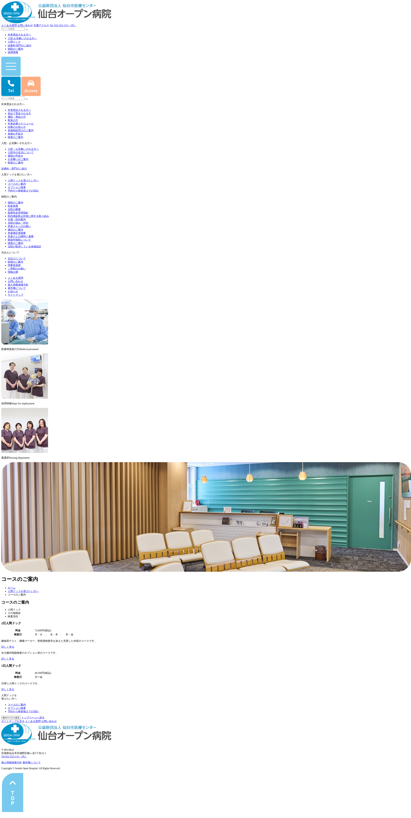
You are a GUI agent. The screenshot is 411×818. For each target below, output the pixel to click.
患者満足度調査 (17, 233)
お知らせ (13, 291)
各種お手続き (15, 133)
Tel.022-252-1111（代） (14, 756)
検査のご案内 (15, 137)
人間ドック (14, 41)
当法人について (17, 258)
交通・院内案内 (17, 219)
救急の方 (13, 120)
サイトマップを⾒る (13, 721)
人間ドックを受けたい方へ (23, 180)
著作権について (17, 288)
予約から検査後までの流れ (23, 190)
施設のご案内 (15, 229)
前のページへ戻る (11, 718)
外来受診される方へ (19, 110)
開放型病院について (19, 239)
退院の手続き (15, 155)
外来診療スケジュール (21, 123)
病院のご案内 (15, 49)
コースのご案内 (17, 184)
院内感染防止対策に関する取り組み (28, 216)
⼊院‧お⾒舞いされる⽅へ (22, 38)
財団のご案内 (15, 261)
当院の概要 (14, 209)
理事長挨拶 (14, 265)
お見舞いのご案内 (18, 159)
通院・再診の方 (17, 116)
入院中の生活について (21, 152)
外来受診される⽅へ (19, 34)
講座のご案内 (15, 243)
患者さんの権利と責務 (21, 236)
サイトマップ (15, 295)
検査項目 (13, 616)
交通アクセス (41, 25)
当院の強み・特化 (18, 222)
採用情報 (13, 52)
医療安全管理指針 (18, 212)
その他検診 (14, 613)
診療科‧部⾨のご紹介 (20, 45)
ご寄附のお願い (17, 268)
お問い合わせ (25, 25)
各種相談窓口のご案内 (21, 130)
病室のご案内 (15, 162)
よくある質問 (9, 25)
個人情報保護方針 (18, 284)
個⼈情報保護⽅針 (11, 762)
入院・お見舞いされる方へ (23, 149)
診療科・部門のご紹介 (14, 168)
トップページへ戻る (33, 717)
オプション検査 (17, 187)
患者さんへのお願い (19, 226)
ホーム (11, 588)
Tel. (63, 25)
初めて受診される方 (19, 113)
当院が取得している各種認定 (24, 246)
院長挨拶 (13, 206)
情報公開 (13, 272)
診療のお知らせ (17, 127)
